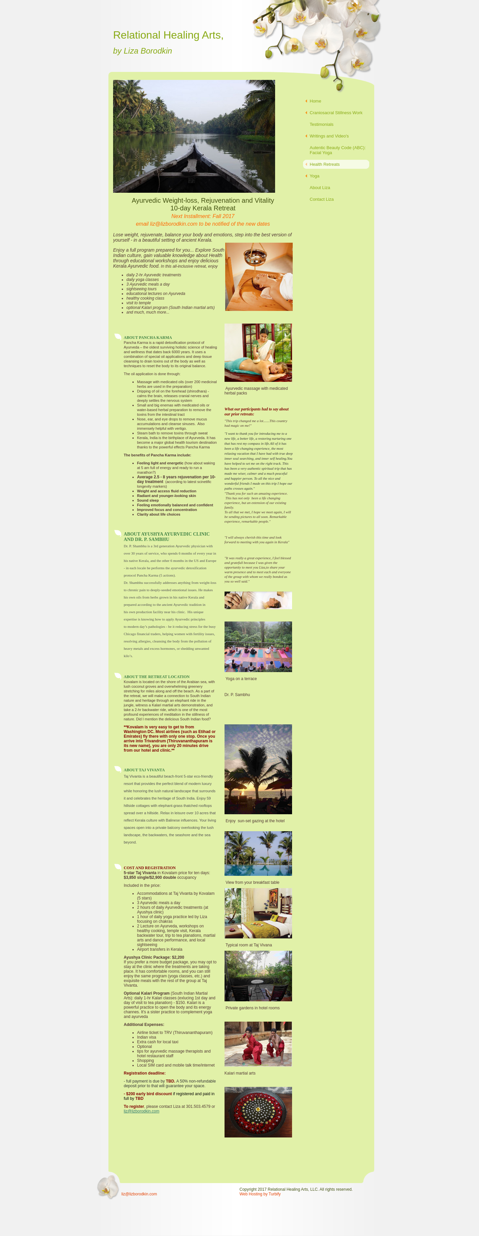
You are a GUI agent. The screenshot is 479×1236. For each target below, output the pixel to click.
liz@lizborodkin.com (141, 1111)
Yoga (314, 175)
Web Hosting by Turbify (260, 1194)
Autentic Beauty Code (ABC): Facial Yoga (338, 150)
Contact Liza (322, 199)
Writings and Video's (329, 135)
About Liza (320, 187)
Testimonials (322, 124)
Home (315, 101)
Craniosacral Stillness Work (336, 112)
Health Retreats (325, 164)
